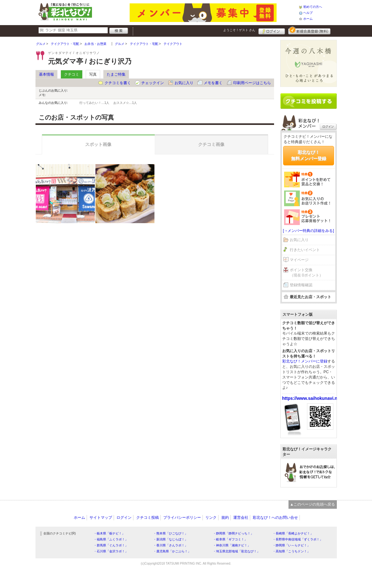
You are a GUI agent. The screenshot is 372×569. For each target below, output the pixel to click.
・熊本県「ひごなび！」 (170, 533)
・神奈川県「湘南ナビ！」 (232, 545)
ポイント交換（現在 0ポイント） (306, 272)
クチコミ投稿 (147, 517)
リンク (211, 517)
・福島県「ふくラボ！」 (111, 539)
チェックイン (152, 83)
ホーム (308, 18)
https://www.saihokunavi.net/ (312, 398)
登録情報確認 (301, 285)
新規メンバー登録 (309, 30)
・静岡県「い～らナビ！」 (291, 545)
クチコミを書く (118, 83)
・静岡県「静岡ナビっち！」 (233, 533)
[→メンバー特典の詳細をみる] (308, 230)
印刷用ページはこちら (252, 83)
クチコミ (71, 74)
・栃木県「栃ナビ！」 (109, 533)
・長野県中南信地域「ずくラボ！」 (297, 539)
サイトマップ (100, 517)
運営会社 (240, 517)
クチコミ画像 (211, 144)
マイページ (299, 260)
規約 (225, 517)
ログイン (271, 30)
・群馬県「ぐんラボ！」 (111, 545)
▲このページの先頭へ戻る (312, 504)
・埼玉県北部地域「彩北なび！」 (236, 551)
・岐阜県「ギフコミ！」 (230, 539)
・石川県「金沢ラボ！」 (111, 551)
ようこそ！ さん (239, 30)
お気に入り (184, 83)
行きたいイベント (305, 250)
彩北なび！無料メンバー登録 (308, 155)
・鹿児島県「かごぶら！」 (172, 551)
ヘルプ (308, 12)
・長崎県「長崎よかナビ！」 (292, 533)
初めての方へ (312, 6)
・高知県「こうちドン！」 (291, 551)
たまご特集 (116, 74)
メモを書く (213, 83)
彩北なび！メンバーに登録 (304, 361)
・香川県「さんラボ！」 (170, 545)
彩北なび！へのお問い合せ (275, 517)
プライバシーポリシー (182, 517)
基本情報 (46, 74)
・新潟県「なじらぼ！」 (170, 539)
